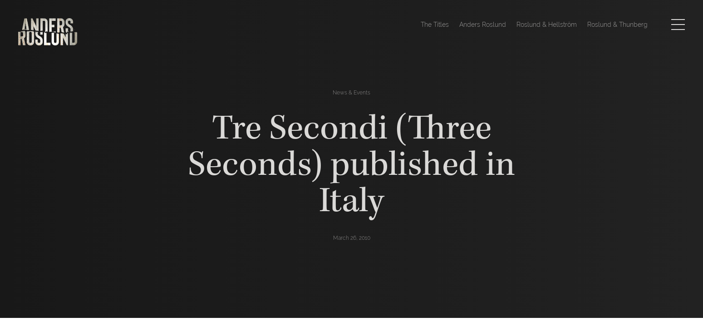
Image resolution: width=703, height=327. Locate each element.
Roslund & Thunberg (617, 24)
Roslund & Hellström (546, 24)
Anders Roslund (482, 24)
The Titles (435, 24)
